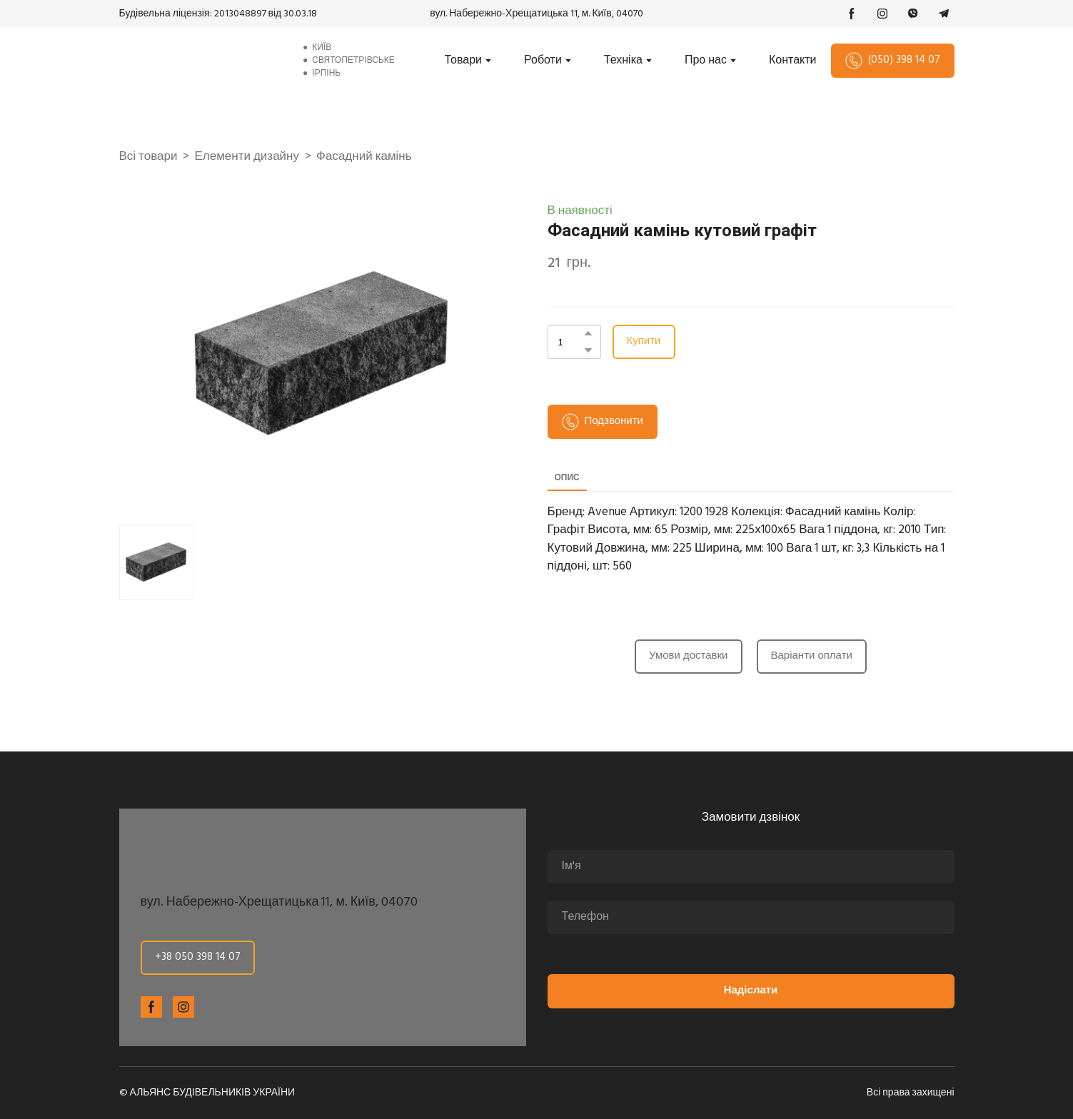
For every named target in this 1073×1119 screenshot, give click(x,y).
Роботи (543, 60)
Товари (463, 60)
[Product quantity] (571, 342)
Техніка (623, 60)
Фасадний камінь (364, 157)
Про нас (706, 60)
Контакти (793, 60)
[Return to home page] (199, 60)
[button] (852, 14)
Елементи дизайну (246, 157)
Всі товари (148, 157)
